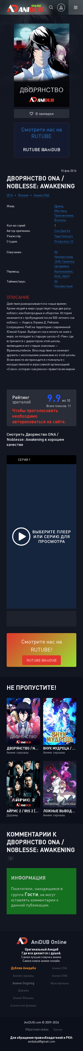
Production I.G (63, 241)
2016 (10, 195)
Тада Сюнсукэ (63, 236)
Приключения (63, 215)
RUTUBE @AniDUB (41, 149)
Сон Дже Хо (62, 231)
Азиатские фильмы (23, 1005)
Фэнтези (60, 220)
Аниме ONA (41, 195)
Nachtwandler (63, 271)
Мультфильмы (59, 983)
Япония (23, 195)
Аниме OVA (59, 968)
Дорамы (23, 990)
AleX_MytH (61, 276)
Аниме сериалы (23, 975)
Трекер (57, 1029)
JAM (57, 261)
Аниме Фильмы (23, 998)
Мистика (60, 211)
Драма (58, 206)
